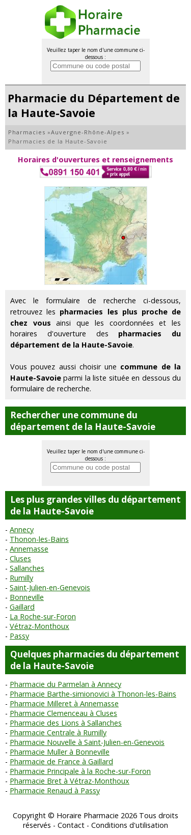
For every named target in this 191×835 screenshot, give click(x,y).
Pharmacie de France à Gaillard (61, 761)
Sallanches (27, 568)
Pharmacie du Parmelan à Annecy (65, 684)
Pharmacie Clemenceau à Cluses (63, 713)
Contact (71, 825)
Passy (19, 636)
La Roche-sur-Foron (43, 616)
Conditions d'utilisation (129, 825)
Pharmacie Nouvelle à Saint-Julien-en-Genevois (87, 742)
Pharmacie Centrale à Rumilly (58, 732)
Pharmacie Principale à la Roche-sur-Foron (80, 771)
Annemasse (29, 549)
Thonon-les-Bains (39, 539)
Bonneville (27, 597)
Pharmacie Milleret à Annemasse (64, 703)
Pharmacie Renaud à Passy (55, 790)
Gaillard (22, 607)
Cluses (20, 558)
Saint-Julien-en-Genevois (50, 587)
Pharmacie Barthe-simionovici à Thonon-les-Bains (93, 694)
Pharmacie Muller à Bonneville (60, 752)
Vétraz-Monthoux (39, 626)
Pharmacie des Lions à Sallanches (66, 723)
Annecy (22, 529)
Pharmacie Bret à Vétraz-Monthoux (69, 781)
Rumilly (21, 578)
